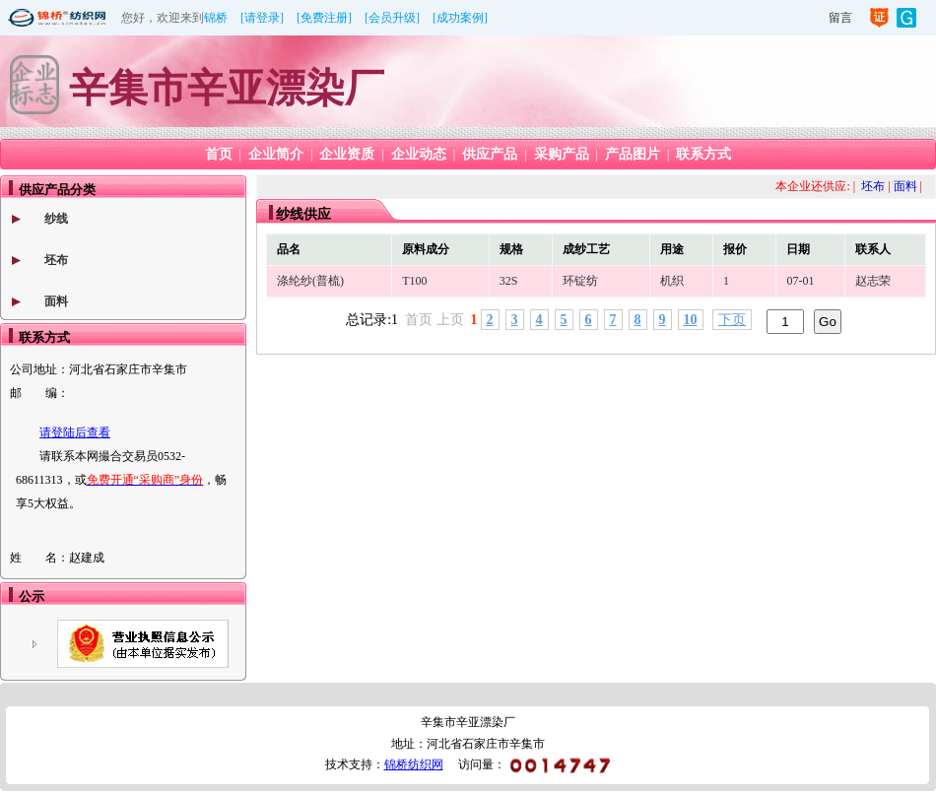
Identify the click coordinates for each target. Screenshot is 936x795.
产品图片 (632, 154)
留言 (840, 18)
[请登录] (262, 18)
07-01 (800, 281)
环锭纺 (580, 281)
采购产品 (561, 154)
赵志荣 (873, 281)
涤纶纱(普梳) (310, 281)
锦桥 (216, 18)
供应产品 (489, 154)
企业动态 (418, 154)
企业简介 (275, 154)
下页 (732, 319)
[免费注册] (324, 18)
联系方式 (703, 154)
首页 (219, 154)
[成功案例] (460, 18)
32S (509, 281)
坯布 (56, 260)
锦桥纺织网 (413, 764)
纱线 (56, 219)
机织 (672, 281)
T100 (414, 281)
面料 (56, 301)
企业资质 (346, 154)
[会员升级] (392, 18)
